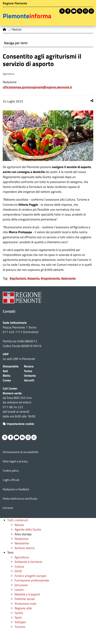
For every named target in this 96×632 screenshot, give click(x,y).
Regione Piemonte (15, 3)
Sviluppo (20, 622)
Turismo (20, 626)
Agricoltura (22, 557)
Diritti (18, 571)
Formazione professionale (32, 580)
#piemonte (68, 278)
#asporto (33, 278)
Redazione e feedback (16, 489)
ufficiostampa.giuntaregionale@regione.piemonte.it (37, 87)
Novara (29, 366)
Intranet (8, 508)
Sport (18, 617)
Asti (5, 371)
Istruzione (21, 585)
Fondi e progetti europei (30, 575)
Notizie (19, 525)
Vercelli (29, 380)
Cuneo (7, 380)
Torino (28, 371)
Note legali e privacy (15, 461)
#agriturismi (18, 278)
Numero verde (12, 393)
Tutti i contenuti (17, 520)
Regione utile (23, 608)
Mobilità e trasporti (27, 594)
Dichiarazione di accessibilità (20, 452)
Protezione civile (25, 603)
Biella (6, 375)
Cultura (19, 566)
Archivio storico (25, 548)
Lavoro (19, 589)
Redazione (21, 538)
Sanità (19, 613)
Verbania (30, 375)
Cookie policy (11, 470)
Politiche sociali (25, 599)
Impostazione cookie (18, 423)
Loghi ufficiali (11, 480)
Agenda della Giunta (28, 529)
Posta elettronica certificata (20, 498)
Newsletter (22, 543)
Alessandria (10, 366)
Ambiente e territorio (28, 561)
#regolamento (50, 278)
